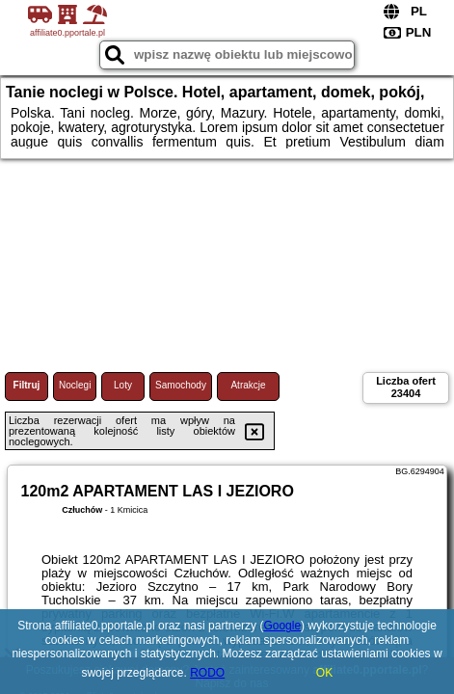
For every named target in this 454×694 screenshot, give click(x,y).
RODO (207, 673)
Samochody (180, 385)
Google (282, 625)
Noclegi (75, 385)
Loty (123, 385)
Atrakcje (247, 385)
